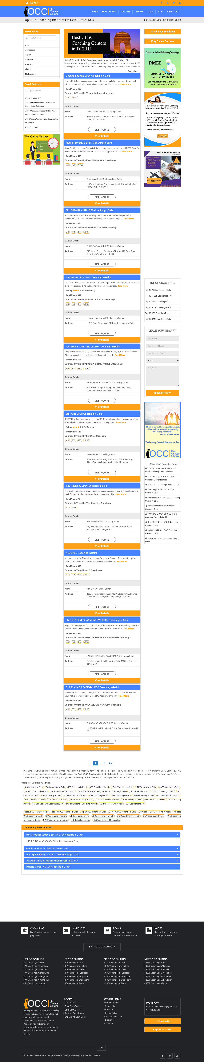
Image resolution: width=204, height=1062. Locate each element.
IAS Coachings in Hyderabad (37, 973)
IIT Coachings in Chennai (75, 969)
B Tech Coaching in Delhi (89, 791)
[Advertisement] (162, 233)
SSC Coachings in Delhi (115, 962)
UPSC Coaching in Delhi (140, 791)
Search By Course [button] (33, 84)
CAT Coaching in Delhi (99, 795)
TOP (101, 1048)
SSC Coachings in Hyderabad (117, 973)
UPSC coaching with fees (153, 816)
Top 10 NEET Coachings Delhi (157, 302)
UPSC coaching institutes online (106, 820)
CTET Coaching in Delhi (164, 791)
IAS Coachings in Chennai (36, 969)
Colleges (125, 11)
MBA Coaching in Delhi (154, 800)
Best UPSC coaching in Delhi (37, 812)
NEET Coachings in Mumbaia (158, 966)
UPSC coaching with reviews (55, 820)
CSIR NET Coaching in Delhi (111, 804)
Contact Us (110, 1006)
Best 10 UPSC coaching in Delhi (122, 812)
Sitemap (109, 1023)
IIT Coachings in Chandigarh (77, 980)
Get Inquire (101, 129)
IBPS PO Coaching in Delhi (36, 791)
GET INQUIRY (32, 3)
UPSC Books (70, 1003)
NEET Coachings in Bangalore (158, 976)
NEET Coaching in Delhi (146, 787)
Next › (111, 763)
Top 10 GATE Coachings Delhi (158, 307)
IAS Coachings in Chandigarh (37, 980)
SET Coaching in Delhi (135, 804)
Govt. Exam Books (72, 1006)
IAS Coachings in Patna (35, 983)
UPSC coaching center (80, 820)
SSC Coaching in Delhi (99, 787)
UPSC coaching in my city (103, 816)
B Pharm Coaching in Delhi (115, 791)
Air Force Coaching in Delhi (81, 800)
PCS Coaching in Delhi (55, 787)
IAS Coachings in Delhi (34, 962)
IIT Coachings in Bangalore (76, 976)
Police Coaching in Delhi (144, 795)
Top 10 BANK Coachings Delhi (158, 319)
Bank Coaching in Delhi (51, 795)
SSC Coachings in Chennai (116, 969)
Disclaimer (109, 1020)
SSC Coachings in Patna (115, 983)
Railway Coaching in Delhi (75, 795)
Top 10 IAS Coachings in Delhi (158, 290)
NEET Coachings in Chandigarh (159, 980)
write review (89, 291)
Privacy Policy (111, 1013)
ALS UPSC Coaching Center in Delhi (163, 485)
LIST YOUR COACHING (102, 946)
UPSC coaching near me (56, 816)
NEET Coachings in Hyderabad (159, 973)
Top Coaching (109, 11)
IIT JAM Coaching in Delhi (168, 795)
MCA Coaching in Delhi (131, 800)
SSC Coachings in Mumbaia (117, 966)
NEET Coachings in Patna (156, 983)
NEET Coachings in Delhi (156, 962)
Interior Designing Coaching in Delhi (81, 804)
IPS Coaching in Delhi (77, 787)
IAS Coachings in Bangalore (36, 976)
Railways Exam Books (74, 1013)
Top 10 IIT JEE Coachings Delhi (158, 296)
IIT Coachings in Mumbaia (76, 966)
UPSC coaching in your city (128, 816)
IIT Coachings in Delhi (74, 962)
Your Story (173, 11)
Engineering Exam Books (75, 1017)
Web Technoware (92, 1055)
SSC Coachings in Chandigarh (118, 980)
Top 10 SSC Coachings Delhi (157, 313)
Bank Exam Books (72, 1010)
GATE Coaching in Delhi (169, 787)
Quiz (151, 11)
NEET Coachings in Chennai (157, 969)
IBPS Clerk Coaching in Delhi (63, 791)
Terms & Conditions (113, 1016)
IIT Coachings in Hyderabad (76, 973)
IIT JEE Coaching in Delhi (122, 787)
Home (95, 11)
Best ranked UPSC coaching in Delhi (154, 812)
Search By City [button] (31, 31)
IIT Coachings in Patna (74, 983)
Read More (133, 71)
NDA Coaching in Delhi (57, 800)
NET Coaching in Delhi (121, 795)
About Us (109, 1009)
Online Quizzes (111, 1002)
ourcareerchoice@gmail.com (164, 1006)
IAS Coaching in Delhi (34, 787)
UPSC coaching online (79, 816)
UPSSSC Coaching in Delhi (107, 800)
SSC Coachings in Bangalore (117, 976)
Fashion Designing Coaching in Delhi (48, 804)
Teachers (139, 11)
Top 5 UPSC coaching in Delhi (93, 812)
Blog (160, 11)
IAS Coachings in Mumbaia (36, 966)
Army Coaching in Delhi (35, 800)
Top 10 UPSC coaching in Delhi (65, 812)
